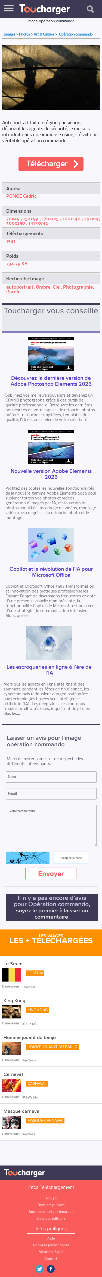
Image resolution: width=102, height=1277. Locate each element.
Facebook (55, 1269)
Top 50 (51, 1198)
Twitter (42, 1269)
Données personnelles (51, 1245)
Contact (51, 1258)
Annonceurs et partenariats (51, 1211)
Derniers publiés (51, 1205)
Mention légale (51, 1251)
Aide (51, 1238)
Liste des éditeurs (51, 1218)
